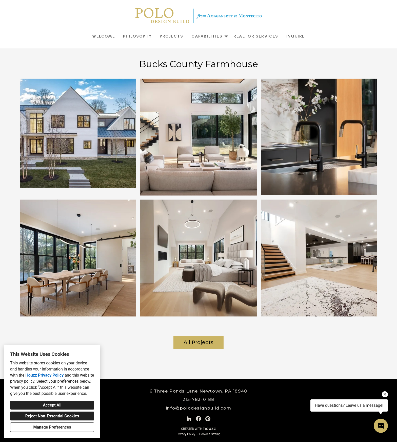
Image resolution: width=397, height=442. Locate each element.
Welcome (103, 36)
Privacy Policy (185, 434)
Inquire (295, 36)
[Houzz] (189, 419)
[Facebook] (199, 419)
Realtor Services (255, 36)
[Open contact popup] (381, 426)
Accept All (52, 405)
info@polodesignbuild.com (198, 408)
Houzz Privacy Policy (44, 375)
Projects (171, 36)
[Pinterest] (208, 419)
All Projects (198, 342)
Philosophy (137, 36)
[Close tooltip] (385, 394)
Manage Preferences (52, 427)
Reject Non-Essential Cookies (52, 416)
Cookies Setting (210, 434)
